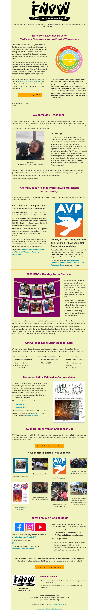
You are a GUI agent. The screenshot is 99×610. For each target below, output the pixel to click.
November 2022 (20, 407)
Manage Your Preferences (54, 609)
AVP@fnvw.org (32, 415)
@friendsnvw (17, 543)
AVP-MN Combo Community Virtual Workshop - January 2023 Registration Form (67, 263)
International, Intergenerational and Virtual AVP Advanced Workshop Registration (28, 252)
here (37, 413)
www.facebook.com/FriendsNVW (24, 537)
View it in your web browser (60, 604)
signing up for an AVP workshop (29, 81)
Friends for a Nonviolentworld (23, 549)
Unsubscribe (40, 609)
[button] (30, 95)
